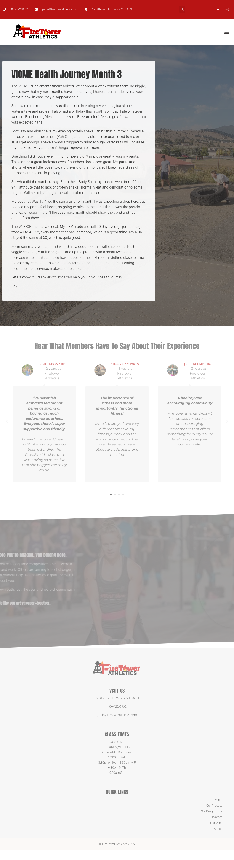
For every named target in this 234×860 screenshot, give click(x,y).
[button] (182, 9)
